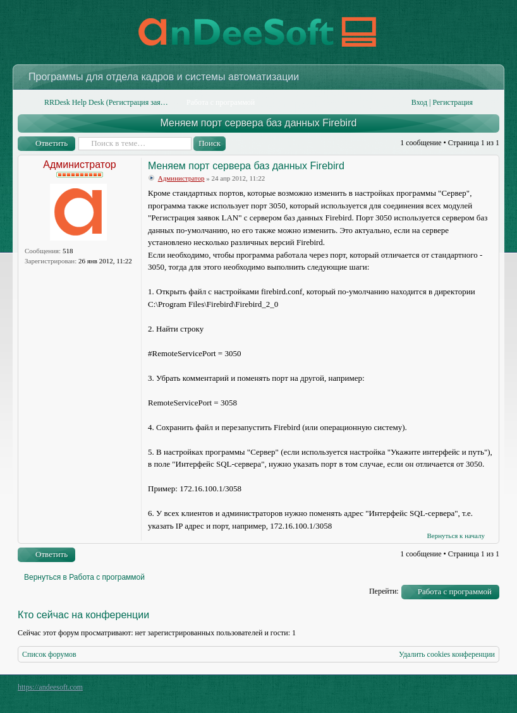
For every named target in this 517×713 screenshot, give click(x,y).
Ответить (51, 143)
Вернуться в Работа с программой (84, 577)
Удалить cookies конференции (447, 654)
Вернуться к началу (456, 535)
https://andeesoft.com (50, 687)
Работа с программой (455, 591)
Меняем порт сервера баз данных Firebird (259, 122)
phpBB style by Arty (442, 690)
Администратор (79, 164)
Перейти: (384, 591)
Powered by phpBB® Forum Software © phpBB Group (480, 690)
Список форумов (49, 654)
